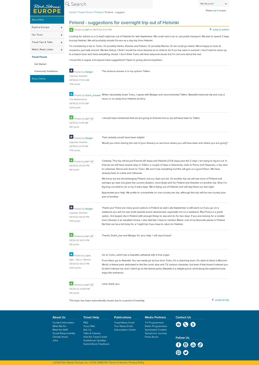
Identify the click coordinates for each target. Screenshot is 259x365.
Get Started (40, 64)
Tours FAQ (89, 326)
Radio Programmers (156, 326)
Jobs (55, 340)
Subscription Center (125, 329)
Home (72, 12)
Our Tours (37, 34)
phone (186, 324)
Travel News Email (124, 322)
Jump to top (222, 300)
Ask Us (87, 329)
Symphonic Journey (156, 333)
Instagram (186, 345)
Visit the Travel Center (95, 337)
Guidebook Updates (94, 340)
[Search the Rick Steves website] (108, 4)
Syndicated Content (155, 329)
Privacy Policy (136, 362)
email (178, 324)
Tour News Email (123, 326)
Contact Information (63, 322)
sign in (216, 10)
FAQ (85, 322)
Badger (89, 72)
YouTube (193, 345)
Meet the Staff (60, 329)
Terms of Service (118, 362)
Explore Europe (40, 27)
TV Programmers (154, 322)
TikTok (200, 345)
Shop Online (38, 78)
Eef (87, 29)
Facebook (178, 345)
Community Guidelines (46, 71)
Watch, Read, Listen (42, 49)
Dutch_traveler (93, 95)
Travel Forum (85, 12)
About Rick (38, 19)
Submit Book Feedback (96, 344)
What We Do (59, 326)
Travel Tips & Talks (42, 42)
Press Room (151, 337)
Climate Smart (60, 337)
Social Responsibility (64, 333)
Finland (99, 12)
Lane (87, 255)
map (193, 324)
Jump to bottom (221, 29)
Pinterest (178, 352)
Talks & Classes (92, 333)
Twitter (186, 352)
